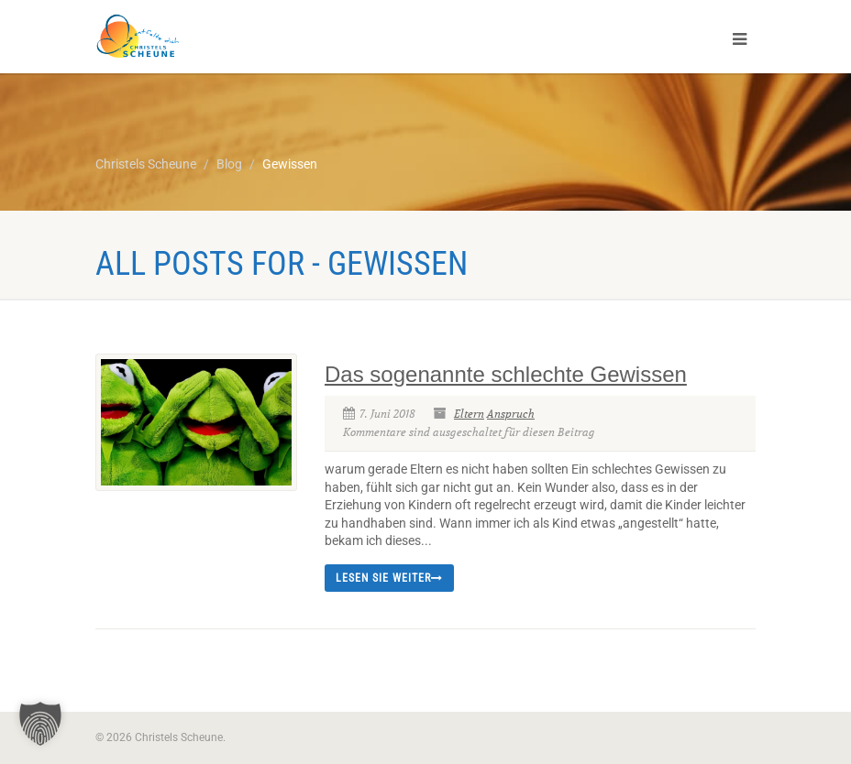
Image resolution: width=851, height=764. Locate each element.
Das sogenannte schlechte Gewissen (506, 374)
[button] (40, 723)
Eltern (469, 413)
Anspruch (511, 413)
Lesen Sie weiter (389, 578)
